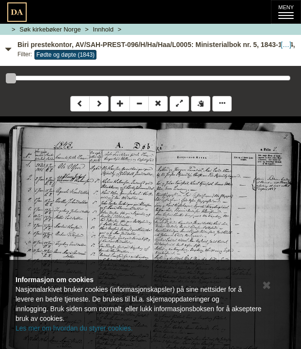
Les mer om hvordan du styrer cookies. (74, 328)
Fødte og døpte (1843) (65, 54)
